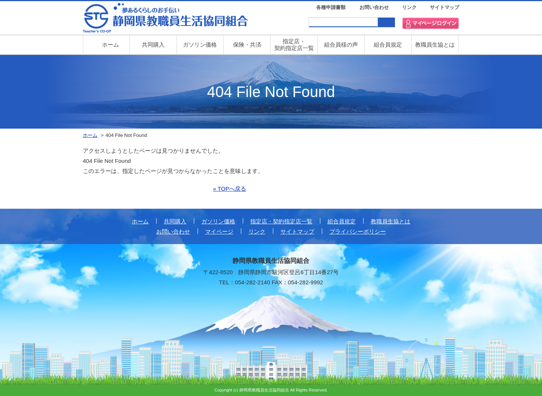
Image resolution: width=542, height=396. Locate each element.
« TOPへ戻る (229, 188)
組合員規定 (388, 44)
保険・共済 (247, 44)
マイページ (219, 231)
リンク (409, 7)
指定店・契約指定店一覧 (281, 221)
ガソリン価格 (200, 44)
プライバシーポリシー (357, 231)
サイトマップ (444, 7)
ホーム (140, 221)
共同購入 (153, 44)
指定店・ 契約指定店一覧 (294, 44)
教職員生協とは (435, 44)
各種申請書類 (331, 7)
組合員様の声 (341, 44)
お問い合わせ (374, 7)
